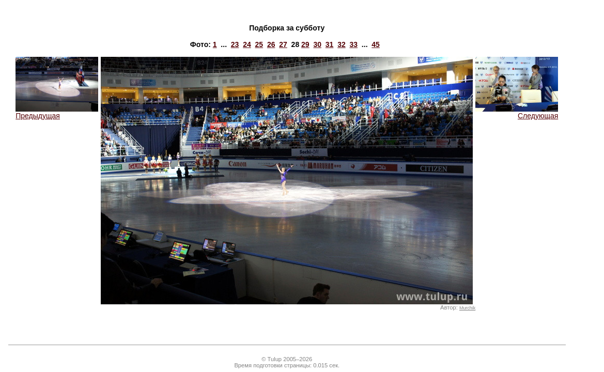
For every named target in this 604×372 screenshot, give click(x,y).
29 (305, 44)
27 (283, 44)
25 (259, 44)
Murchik (467, 308)
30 (317, 44)
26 (271, 44)
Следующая (516, 112)
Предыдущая (57, 112)
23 (235, 44)
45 (375, 44)
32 (341, 44)
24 (247, 44)
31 (330, 44)
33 (354, 44)
